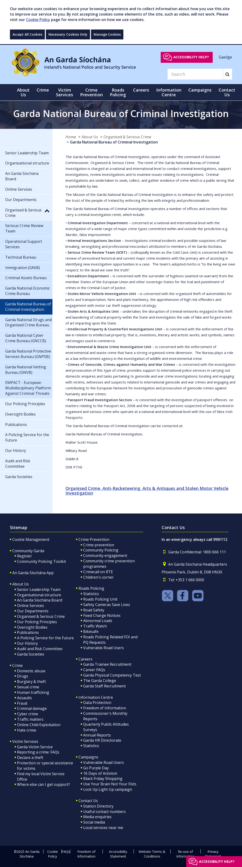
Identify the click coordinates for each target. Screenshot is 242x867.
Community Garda (28, 550)
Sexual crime (28, 687)
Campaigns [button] (200, 90)
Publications (28, 632)
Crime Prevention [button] (91, 92)
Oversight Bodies (32, 627)
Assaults (24, 697)
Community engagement (105, 555)
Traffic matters (30, 719)
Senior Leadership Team (38, 589)
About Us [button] (23, 92)
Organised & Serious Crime (127, 136)
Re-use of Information (185, 854)
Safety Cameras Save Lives (106, 604)
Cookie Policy (38, 19)
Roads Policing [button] (118, 92)
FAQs (66, 851)
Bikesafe (91, 631)
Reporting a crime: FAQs (38, 752)
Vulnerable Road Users (103, 647)
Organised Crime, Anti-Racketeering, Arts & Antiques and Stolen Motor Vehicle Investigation (147, 490)
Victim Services (25, 741)
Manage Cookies (107, 34)
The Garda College (99, 680)
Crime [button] (43, 90)
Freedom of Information (104, 708)
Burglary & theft (31, 681)
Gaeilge (225, 56)
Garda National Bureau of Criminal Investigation (114, 142)
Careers (85, 659)
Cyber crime (27, 713)
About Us (90, 136)
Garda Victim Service (35, 746)
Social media (94, 822)
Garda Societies (30, 654)
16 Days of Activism (100, 773)
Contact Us (88, 800)
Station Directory (98, 806)
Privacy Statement (213, 854)
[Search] (195, 74)
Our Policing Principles (37, 621)
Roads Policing (91, 588)
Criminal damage (32, 708)
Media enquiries (97, 816)
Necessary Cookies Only (67, 34)
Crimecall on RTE (98, 571)
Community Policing (100, 550)
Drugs (22, 676)
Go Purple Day (96, 767)
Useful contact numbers (104, 811)
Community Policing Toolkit (41, 561)
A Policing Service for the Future (45, 637)
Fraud (22, 703)
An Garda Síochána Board (39, 600)
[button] (47, 210)
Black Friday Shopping (102, 778)
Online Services (30, 605)
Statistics (91, 593)
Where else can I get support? (43, 784)
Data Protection (97, 702)
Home (70, 136)
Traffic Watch (95, 626)
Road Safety (93, 610)
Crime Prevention (93, 539)
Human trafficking (33, 692)
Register (24, 556)
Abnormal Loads (97, 620)
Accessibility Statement (118, 854)
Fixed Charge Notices (102, 615)
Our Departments (32, 611)
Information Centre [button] (168, 92)
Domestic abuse (31, 670)
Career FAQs (94, 669)
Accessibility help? (191, 57)
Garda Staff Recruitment (104, 686)
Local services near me (103, 827)
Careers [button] (141, 90)
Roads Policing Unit (100, 599)
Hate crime (26, 730)
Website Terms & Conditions (152, 854)
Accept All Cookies (27, 34)
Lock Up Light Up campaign (107, 789)
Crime (17, 665)
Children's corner (98, 577)
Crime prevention (98, 544)
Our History (27, 643)
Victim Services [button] (64, 92)
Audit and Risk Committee (39, 648)
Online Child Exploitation (38, 724)
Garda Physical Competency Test (112, 675)
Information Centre (95, 697)
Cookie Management (30, 539)
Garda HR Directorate (102, 740)
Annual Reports (97, 735)
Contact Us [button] (227, 92)
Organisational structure (39, 595)
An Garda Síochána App (33, 572)
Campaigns (88, 757)
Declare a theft (30, 757)
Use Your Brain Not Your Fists (109, 784)
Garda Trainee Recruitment (107, 664)
